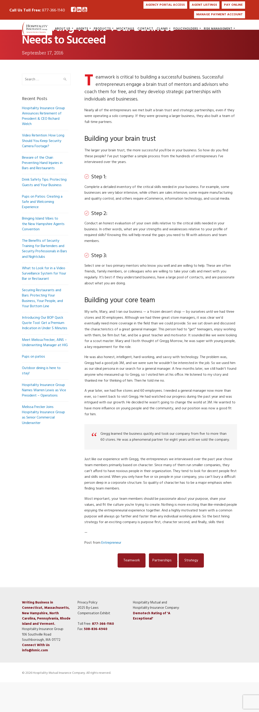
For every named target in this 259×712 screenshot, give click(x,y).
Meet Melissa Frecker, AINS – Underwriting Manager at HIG (45, 372)
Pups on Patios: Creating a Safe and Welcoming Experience (42, 231)
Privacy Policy (87, 632)
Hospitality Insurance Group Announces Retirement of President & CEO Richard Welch (43, 146)
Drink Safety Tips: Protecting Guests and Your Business (44, 212)
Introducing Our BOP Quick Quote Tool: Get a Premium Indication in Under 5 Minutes (44, 353)
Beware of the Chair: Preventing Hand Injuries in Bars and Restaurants (42, 193)
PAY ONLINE (233, 5)
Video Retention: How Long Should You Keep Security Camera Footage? (43, 170)
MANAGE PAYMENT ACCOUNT (219, 14)
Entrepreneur (111, 573)
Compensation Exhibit (94, 643)
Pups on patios (33, 386)
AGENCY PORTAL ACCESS (165, 5)
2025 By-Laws (88, 637)
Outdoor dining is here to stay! (41, 400)
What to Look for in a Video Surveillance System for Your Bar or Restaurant (44, 303)
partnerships (162, 590)
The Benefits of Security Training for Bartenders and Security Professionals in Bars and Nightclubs (44, 279)
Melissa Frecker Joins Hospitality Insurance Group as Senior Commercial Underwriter (43, 445)
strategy (191, 590)
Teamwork (131, 590)
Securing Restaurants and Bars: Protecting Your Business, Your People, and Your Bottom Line (42, 328)
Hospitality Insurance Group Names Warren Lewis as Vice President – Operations (44, 420)
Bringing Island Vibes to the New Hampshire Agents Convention (43, 253)
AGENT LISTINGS (204, 5)
